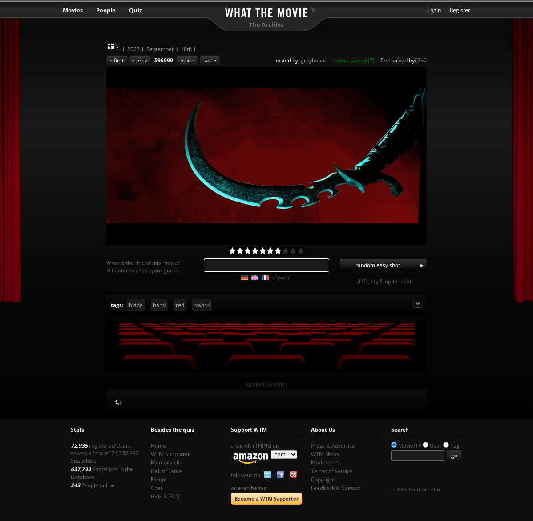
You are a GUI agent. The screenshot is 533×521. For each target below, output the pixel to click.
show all (282, 277)
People (106, 10)
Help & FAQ (165, 496)
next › (187, 60)
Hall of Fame (166, 471)
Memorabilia (166, 462)
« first (117, 60)
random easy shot (377, 265)
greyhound (314, 60)
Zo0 (422, 60)
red (180, 305)
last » (209, 60)
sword (202, 305)
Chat (156, 488)
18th (186, 49)
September (160, 49)
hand (159, 305)
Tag (455, 445)
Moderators (325, 462)
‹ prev (140, 60)
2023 (133, 49)
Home (158, 445)
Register (460, 10)
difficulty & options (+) (384, 281)
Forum (159, 479)
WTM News (325, 454)
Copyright (323, 479)
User (436, 445)
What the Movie (266, 11)
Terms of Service (332, 471)
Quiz (135, 10)
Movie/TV (409, 445)
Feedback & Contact (335, 488)
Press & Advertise (333, 445)
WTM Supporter (170, 454)
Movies (73, 10)
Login (434, 10)
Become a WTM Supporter (266, 498)
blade (136, 305)
